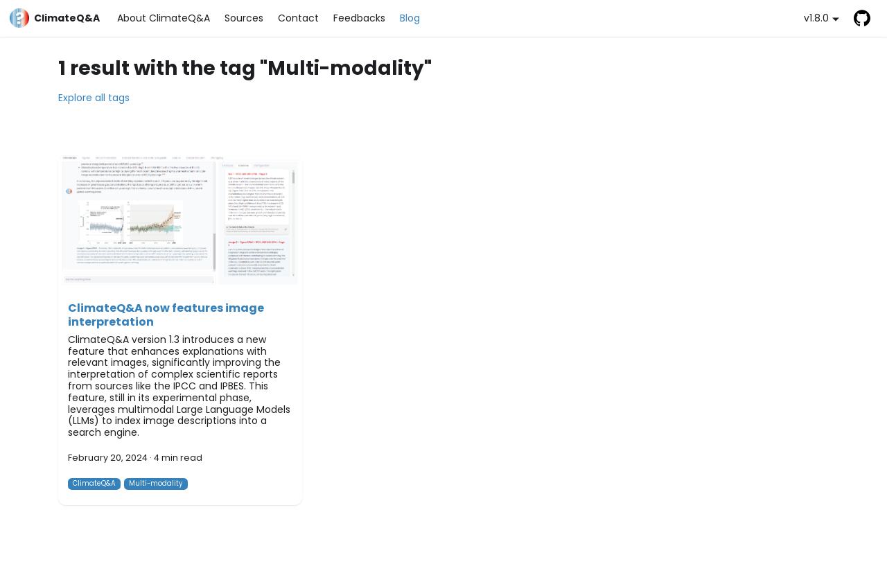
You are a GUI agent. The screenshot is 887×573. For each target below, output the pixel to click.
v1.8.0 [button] (816, 18)
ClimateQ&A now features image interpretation (166, 315)
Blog (410, 18)
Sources (244, 18)
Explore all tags (94, 98)
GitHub (861, 18)
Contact (298, 18)
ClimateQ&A (94, 483)
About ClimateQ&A (163, 18)
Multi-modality (156, 483)
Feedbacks (359, 18)
